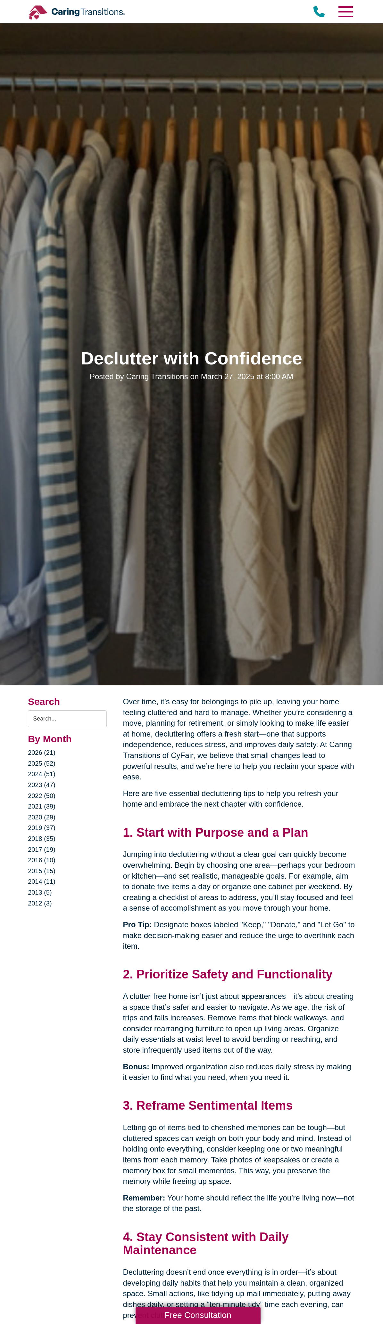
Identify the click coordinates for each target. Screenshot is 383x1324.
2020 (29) (41, 817)
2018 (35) (41, 838)
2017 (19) (41, 849)
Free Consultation (197, 1315)
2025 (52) (41, 763)
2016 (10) (41, 860)
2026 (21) (41, 752)
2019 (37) (41, 827)
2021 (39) (41, 806)
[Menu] (345, 11)
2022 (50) (41, 795)
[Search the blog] (67, 718)
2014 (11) (41, 881)
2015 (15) (41, 870)
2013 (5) (40, 892)
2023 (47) (41, 784)
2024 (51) (41, 774)
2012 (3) (40, 903)
